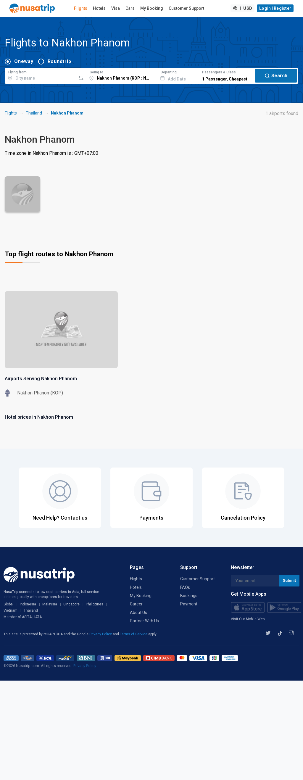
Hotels (99, 8)
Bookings (188, 595)
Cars (130, 8)
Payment (188, 604)
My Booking (151, 8)
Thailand (34, 113)
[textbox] (40, 75)
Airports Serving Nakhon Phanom (41, 378)
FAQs (185, 587)
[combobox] (40, 75)
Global (9, 604)
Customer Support (186, 8)
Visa (115, 8)
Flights (80, 8)
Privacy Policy (101, 634)
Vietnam (10, 610)
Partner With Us (144, 620)
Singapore (71, 604)
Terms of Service (134, 634)
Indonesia (28, 604)
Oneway (23, 61)
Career (136, 604)
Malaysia (49, 604)
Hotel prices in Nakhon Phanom (39, 417)
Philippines (94, 604)
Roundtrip (59, 61)
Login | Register (275, 8)
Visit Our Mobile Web (248, 619)
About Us (138, 612)
